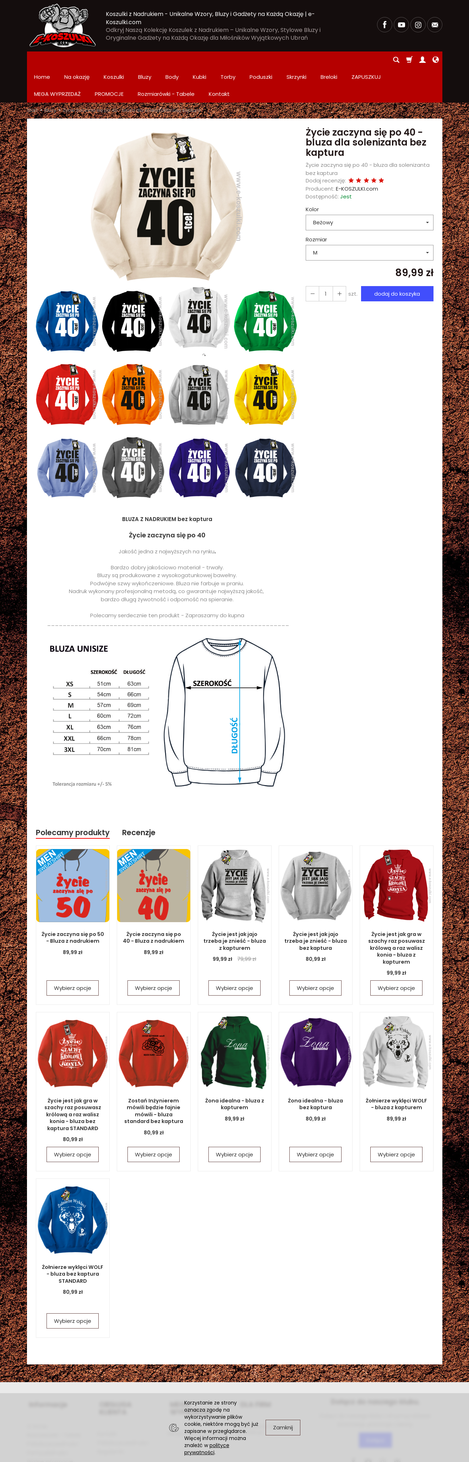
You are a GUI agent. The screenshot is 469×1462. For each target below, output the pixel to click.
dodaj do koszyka (396, 259)
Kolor (312, 175)
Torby (227, 60)
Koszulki (114, 60)
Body (172, 60)
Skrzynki (296, 60)
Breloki (329, 60)
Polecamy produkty (73, 798)
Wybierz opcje (72, 954)
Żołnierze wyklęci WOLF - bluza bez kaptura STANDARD (73, 1240)
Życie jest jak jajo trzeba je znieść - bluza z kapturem (234, 907)
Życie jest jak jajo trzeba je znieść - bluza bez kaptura (315, 907)
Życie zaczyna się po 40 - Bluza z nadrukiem (153, 903)
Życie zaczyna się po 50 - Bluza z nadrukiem (72, 903)
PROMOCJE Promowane (197, 1386)
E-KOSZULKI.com (357, 154)
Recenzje (139, 798)
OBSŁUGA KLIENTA (128, 1367)
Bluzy (144, 60)
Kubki (199, 60)
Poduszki (261, 60)
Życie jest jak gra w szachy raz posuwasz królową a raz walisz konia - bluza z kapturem (396, 914)
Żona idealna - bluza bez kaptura (315, 1070)
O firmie (37, 1386)
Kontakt (107, 1386)
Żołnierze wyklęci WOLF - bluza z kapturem (396, 1070)
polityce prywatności (206, 1449)
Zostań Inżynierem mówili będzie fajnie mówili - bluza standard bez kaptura (153, 1076)
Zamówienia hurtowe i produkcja (265, 1389)
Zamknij (283, 1427)
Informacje (46, 1367)
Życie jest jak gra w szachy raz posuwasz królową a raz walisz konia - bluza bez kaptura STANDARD (72, 1080)
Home (42, 60)
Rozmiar (316, 205)
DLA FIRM (253, 1367)
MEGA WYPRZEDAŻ (199, 1367)
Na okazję (76, 60)
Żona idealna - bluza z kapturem (234, 1070)
